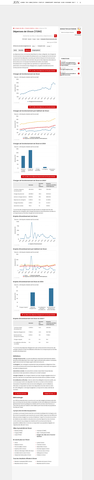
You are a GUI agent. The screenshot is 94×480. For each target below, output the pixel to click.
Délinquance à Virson (42, 452)
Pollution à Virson (41, 454)
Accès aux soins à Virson (43, 450)
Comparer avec (41, 45)
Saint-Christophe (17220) (43, 432)
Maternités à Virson (42, 446)
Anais (38, 39)
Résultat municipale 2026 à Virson (23, 461)
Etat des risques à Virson (43, 448)
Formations (65, 58)
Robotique (57, 2)
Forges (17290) (18, 432)
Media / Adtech (33, 2)
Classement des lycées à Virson (22, 454)
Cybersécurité (49, 2)
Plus (74, 2)
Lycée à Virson (40, 442)
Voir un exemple (78, 34)
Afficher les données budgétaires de (22, 45)
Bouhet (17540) (18, 430)
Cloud (63, 2)
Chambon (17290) (41, 430)
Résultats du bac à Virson (21, 463)
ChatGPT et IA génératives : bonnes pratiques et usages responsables (68, 63)
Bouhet (29, 39)
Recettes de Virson (20, 393)
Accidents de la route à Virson (22, 452)
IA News (23, 2)
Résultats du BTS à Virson (43, 463)
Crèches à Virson (41, 444)
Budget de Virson (50, 393)
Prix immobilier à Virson (20, 446)
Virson (37, 28)
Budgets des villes (20, 28)
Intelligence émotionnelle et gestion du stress (68, 73)
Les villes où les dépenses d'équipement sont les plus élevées (39, 314)
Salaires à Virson (18, 444)
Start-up (41, 2)
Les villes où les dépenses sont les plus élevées (43, 70)
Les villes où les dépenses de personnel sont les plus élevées (39, 176)
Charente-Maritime (29, 28)
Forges (34, 39)
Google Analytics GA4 (67, 69)
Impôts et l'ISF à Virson (20, 448)
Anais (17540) (18, 434)
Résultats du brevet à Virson (44, 461)
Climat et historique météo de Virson (24, 450)
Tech (27, 2)
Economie (68, 2)
